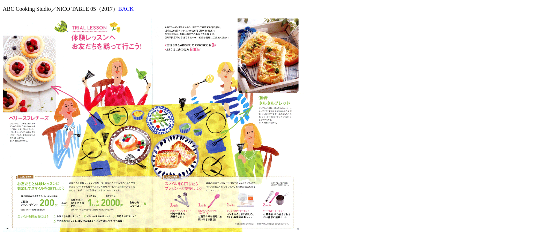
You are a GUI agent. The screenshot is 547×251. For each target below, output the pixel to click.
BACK (126, 9)
